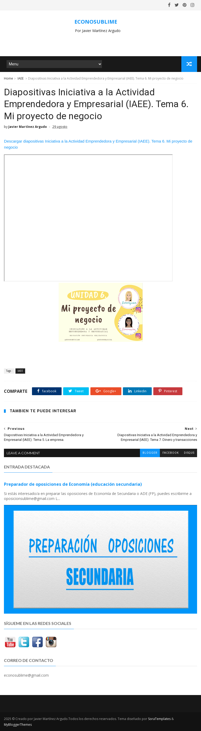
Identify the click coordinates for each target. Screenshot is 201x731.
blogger (150, 452)
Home (8, 78)
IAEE (21, 78)
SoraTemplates (159, 719)
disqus (189, 452)
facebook (170, 452)
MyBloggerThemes (18, 724)
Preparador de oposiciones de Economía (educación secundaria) (73, 484)
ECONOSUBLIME (95, 21)
